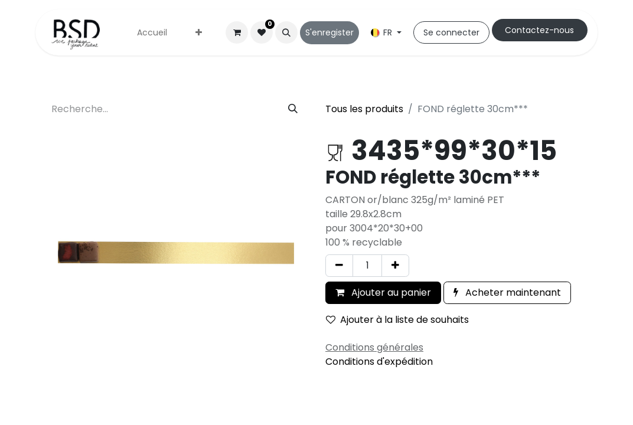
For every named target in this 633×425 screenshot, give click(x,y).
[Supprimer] (339, 265)
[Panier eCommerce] (237, 32)
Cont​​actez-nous (539, 30)
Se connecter (451, 32)
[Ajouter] (395, 265)
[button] (286, 32)
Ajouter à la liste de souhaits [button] (397, 319)
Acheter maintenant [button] (507, 292)
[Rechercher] (293, 109)
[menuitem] (152, 33)
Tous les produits (364, 109)
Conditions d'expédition (379, 361)
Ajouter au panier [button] (383, 292)
